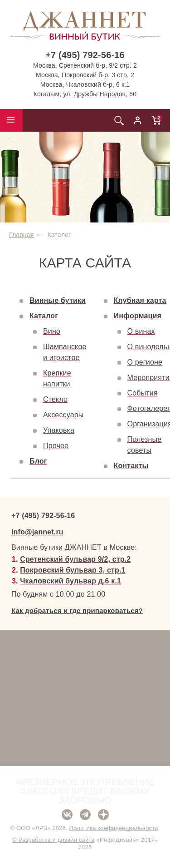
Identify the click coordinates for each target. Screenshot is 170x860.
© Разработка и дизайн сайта (53, 839)
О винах (141, 331)
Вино (51, 331)
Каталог (43, 316)
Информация (137, 316)
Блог (38, 461)
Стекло (55, 399)
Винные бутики (57, 300)
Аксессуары (63, 415)
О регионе (145, 362)
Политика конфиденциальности (113, 828)
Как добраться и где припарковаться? (77, 610)
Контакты (131, 466)
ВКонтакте (67, 814)
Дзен (103, 814)
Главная (21, 234)
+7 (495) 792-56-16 (85, 55)
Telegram (85, 814)
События (142, 393)
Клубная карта (140, 300)
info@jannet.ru (37, 532)
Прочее (55, 446)
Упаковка (58, 430)
